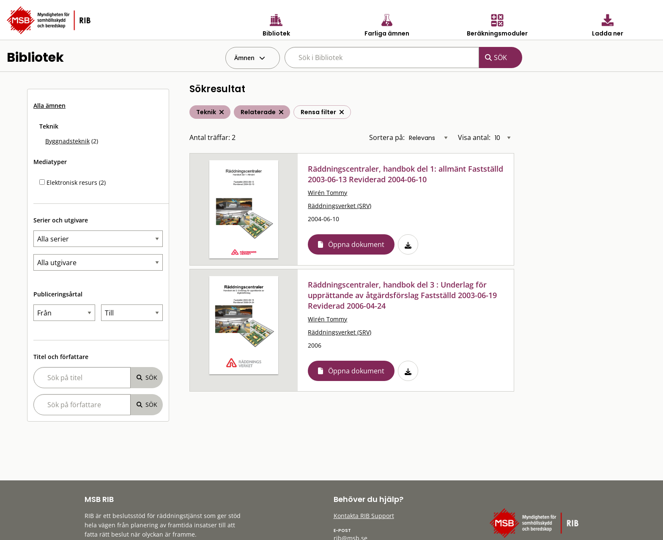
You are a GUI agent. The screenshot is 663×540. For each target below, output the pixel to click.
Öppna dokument (356, 244)
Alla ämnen (49, 105)
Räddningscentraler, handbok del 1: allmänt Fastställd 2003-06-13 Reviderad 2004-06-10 (405, 174)
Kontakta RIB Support (364, 516)
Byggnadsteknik (67, 141)
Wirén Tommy (327, 193)
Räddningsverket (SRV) (339, 206)
